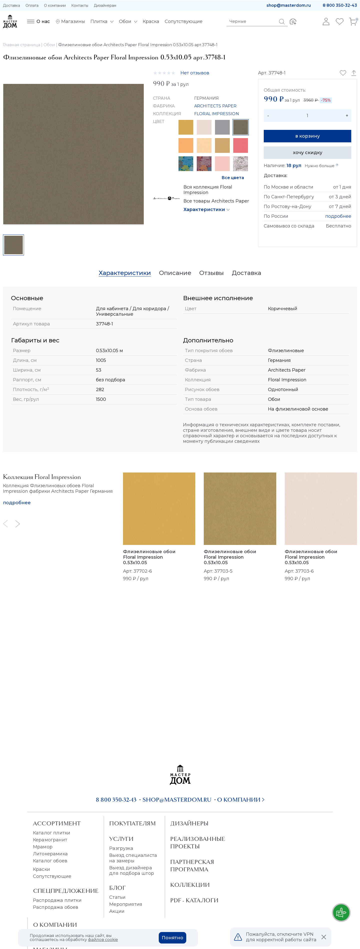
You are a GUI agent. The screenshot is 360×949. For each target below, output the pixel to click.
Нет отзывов (194, 73)
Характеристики (204, 209)
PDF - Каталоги (194, 900)
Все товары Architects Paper (216, 201)
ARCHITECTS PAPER (215, 106)
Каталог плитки (51, 833)
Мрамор (42, 847)
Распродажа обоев (55, 907)
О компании (55, 5)
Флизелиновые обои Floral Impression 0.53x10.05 (149, 557)
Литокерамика (50, 854)
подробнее (338, 216)
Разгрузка (121, 848)
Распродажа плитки (57, 900)
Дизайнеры (189, 823)
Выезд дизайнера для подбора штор (131, 870)
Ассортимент (57, 823)
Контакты (79, 5)
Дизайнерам (105, 5)
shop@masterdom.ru (288, 5)
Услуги (121, 839)
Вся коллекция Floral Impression (208, 189)
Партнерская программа (192, 865)
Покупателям (132, 823)
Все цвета (233, 177)
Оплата (32, 5)
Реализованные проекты (197, 842)
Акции (116, 911)
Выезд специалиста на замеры (133, 858)
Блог (117, 888)
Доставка (11, 5)
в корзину (307, 136)
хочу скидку (307, 152)
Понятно (172, 938)
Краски (41, 869)
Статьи (117, 897)
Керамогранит (50, 840)
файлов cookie (103, 939)
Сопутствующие (52, 876)
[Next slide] (18, 524)
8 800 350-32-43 (340, 5)
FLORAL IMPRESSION (216, 113)
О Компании (55, 925)
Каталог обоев (50, 861)
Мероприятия (125, 904)
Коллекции (190, 885)
